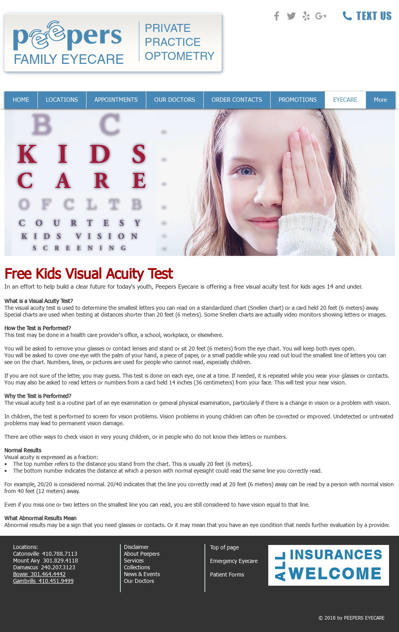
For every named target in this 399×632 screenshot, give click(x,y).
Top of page (224, 548)
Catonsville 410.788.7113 (45, 554)
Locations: (25, 547)
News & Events (142, 574)
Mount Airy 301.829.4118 (45, 561)
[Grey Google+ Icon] (321, 16)
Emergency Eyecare (233, 561)
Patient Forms (227, 575)
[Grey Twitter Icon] (291, 16)
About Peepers (141, 554)
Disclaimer (136, 547)
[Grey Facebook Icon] (277, 16)
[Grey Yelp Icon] (306, 16)
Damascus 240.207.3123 (44, 568)
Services (133, 561)
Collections (137, 568)
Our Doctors (139, 581)
